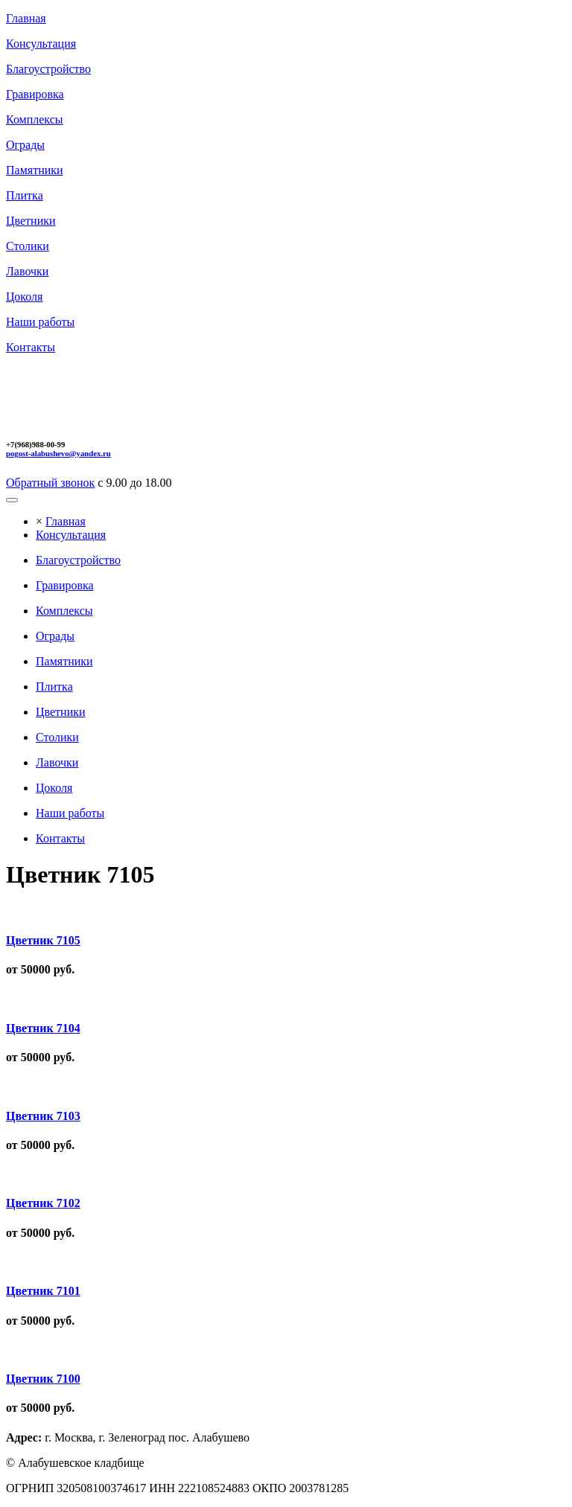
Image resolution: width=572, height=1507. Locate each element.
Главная (65, 521)
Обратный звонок (50, 482)
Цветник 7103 (43, 1116)
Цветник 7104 (43, 1028)
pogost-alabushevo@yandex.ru (58, 453)
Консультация (71, 534)
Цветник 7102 (43, 1203)
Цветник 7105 (43, 940)
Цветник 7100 (43, 1378)
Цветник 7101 (43, 1290)
